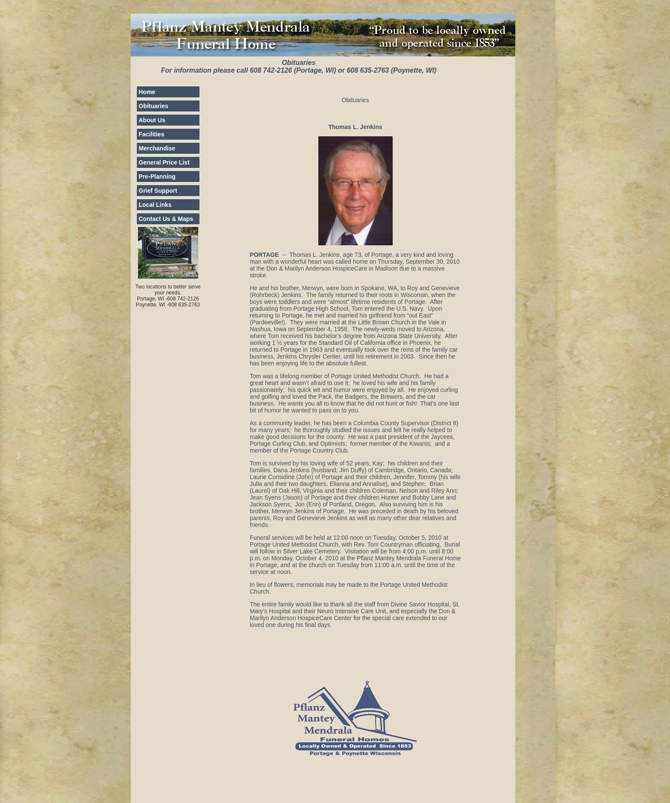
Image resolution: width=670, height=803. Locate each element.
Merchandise (157, 148)
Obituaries (153, 106)
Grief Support (158, 190)
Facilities (152, 134)
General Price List (164, 162)
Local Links (155, 204)
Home (147, 91)
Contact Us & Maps (166, 218)
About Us (152, 120)
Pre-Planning (157, 176)
